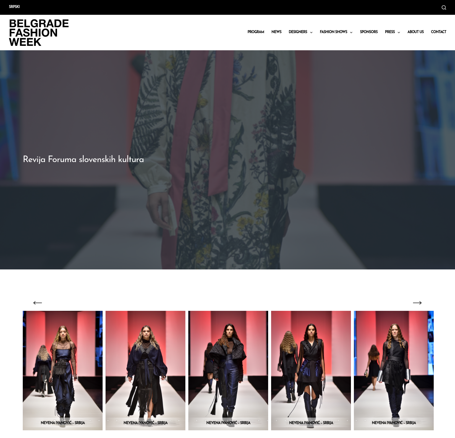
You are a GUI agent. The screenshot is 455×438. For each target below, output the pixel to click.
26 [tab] (276, 421)
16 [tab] (188, 421)
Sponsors (369, 32)
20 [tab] (223, 421)
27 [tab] (285, 421)
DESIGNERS (302, 32)
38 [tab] (383, 421)
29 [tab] (303, 421)
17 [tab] (197, 421)
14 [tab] (170, 421)
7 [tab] (108, 421)
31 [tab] (321, 421)
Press (393, 32)
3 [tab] (72, 421)
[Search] (444, 7)
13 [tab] (161, 421)
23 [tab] (250, 421)
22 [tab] (241, 421)
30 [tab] (312, 421)
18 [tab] (205, 421)
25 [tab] (268, 421)
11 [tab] (143, 421)
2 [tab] (64, 421)
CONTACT (438, 32)
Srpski (14, 7)
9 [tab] (126, 421)
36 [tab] (365, 421)
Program (255, 32)
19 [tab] (214, 421)
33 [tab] (338, 421)
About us (415, 32)
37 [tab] (374, 421)
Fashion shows (337, 32)
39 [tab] (392, 421)
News (276, 32)
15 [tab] (179, 421)
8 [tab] (117, 421)
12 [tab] (152, 421)
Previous (37, 302)
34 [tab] (347, 421)
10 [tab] (134, 421)
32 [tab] (330, 421)
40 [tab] (401, 421)
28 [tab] (294, 421)
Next (417, 302)
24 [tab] (259, 421)
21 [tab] (232, 421)
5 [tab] (90, 421)
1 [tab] (55, 421)
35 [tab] (356, 421)
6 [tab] (99, 421)
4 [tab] (81, 421)
